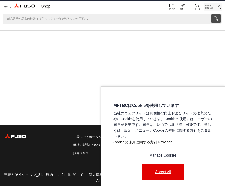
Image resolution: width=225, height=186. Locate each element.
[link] (213, 7)
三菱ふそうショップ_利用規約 (28, 175)
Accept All (163, 172)
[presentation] (112, 93)
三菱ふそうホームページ (90, 137)
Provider (165, 142)
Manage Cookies (162, 155)
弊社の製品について (87, 145)
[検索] (106, 19)
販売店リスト (82, 153)
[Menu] (7, 7)
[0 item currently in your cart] (198, 7)
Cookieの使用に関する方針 (135, 142)
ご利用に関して (70, 175)
